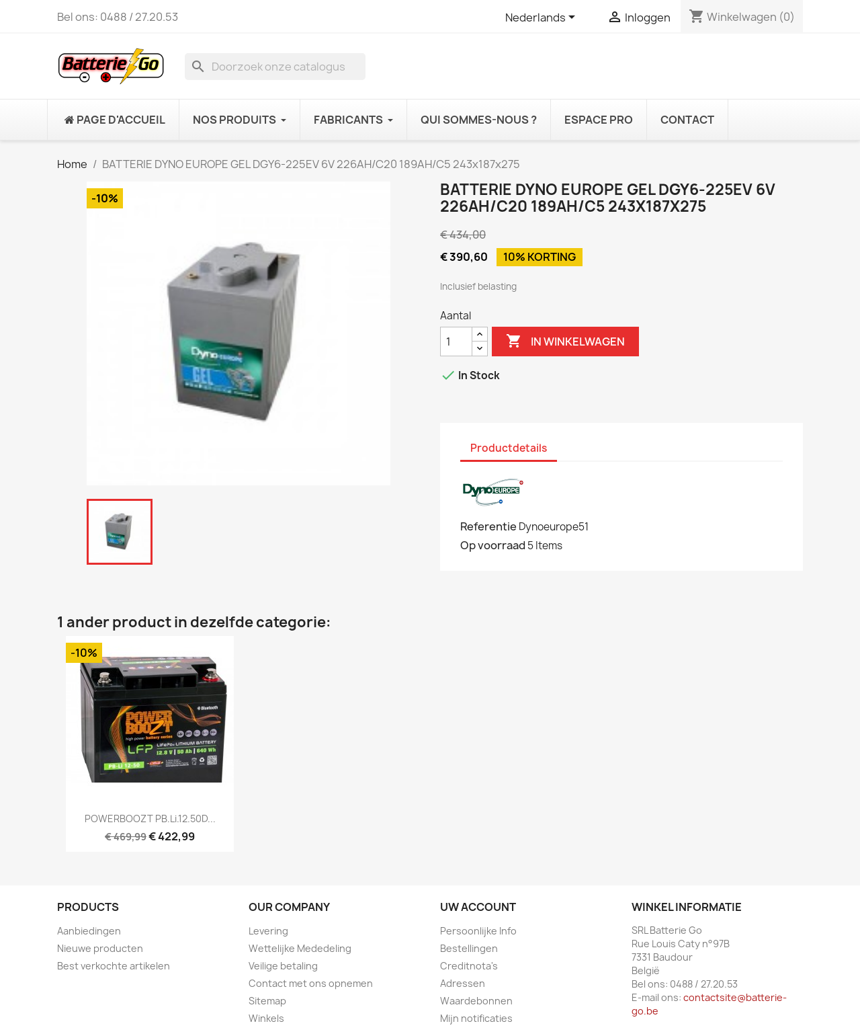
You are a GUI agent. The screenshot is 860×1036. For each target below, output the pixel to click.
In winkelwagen (565, 341)
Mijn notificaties (476, 1018)
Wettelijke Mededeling (300, 948)
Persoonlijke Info (478, 930)
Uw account (478, 907)
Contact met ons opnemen (311, 983)
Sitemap (267, 1000)
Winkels (266, 1018)
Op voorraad (492, 545)
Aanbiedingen (89, 930)
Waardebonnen (476, 1000)
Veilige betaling (283, 965)
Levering (268, 930)
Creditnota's (469, 965)
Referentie (488, 526)
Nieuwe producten (100, 948)
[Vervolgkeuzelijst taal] (542, 18)
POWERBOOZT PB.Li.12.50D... (150, 818)
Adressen (462, 983)
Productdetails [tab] (508, 448)
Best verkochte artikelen (113, 965)
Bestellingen (469, 948)
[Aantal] (456, 341)
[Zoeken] (275, 66)
